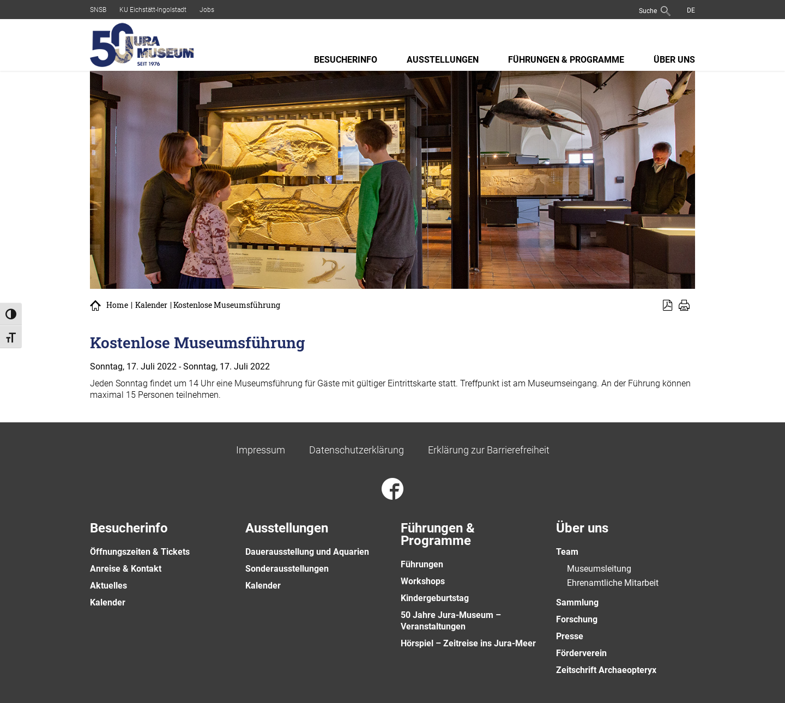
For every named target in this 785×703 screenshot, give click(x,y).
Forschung (576, 619)
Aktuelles (108, 585)
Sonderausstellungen (287, 568)
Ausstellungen (443, 59)
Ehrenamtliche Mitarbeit (613, 583)
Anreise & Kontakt (125, 568)
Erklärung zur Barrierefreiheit (489, 450)
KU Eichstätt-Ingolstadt (152, 10)
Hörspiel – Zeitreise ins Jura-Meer (468, 643)
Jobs (207, 10)
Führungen (422, 564)
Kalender (151, 305)
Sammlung (577, 602)
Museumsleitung (599, 568)
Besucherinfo (345, 59)
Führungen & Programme (566, 59)
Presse (569, 636)
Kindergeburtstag (435, 598)
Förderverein (581, 653)
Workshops (423, 581)
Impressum (260, 450)
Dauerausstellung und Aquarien (307, 552)
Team (567, 552)
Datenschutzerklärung (356, 450)
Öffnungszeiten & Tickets (140, 552)
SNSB (98, 10)
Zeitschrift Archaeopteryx (606, 670)
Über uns (674, 59)
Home (117, 305)
